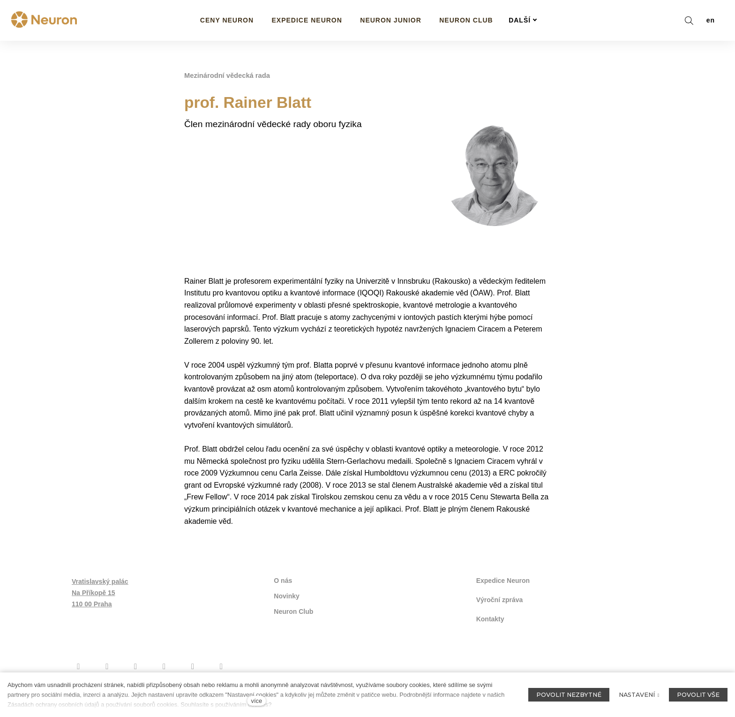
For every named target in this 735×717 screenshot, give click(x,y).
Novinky (286, 595)
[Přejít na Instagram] (107, 664)
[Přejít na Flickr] (193, 664)
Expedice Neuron (503, 580)
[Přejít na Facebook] (78, 664)
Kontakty (490, 617)
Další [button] (523, 20)
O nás (283, 580)
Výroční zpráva (499, 598)
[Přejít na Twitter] (164, 664)
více (256, 700)
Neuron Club (293, 610)
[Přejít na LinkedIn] (221, 664)
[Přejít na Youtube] (135, 664)
